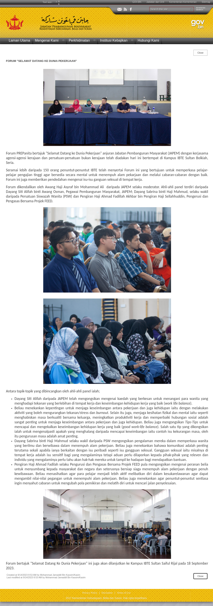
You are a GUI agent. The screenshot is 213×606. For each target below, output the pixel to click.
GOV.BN (136, 2)
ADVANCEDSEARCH (200, 9)
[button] (191, 9)
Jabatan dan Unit (155, 2)
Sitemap (206, 2)
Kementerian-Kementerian (183, 2)
